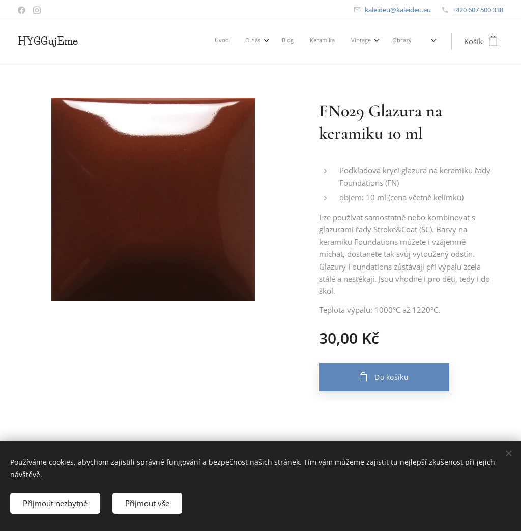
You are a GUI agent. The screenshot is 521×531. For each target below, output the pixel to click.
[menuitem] (306, 41)
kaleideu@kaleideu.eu (398, 9)
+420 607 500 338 (477, 9)
